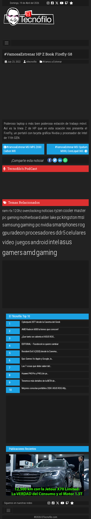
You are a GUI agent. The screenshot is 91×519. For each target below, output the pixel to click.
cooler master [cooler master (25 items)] (74, 210)
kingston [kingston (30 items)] (69, 217)
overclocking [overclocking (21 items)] (32, 210)
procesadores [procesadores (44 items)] (40, 232)
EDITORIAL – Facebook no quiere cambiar (40, 344)
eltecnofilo (31, 61)
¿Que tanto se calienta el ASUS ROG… (38, 337)
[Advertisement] (45, 32)
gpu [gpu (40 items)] (6, 233)
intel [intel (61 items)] (54, 242)
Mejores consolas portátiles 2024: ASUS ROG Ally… (44, 388)
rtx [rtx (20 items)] (10, 211)
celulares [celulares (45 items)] (76, 232)
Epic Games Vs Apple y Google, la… (37, 359)
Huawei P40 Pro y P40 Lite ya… (35, 373)
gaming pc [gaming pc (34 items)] (30, 225)
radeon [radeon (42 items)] (17, 233)
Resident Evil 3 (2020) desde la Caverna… (40, 351)
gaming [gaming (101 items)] (46, 252)
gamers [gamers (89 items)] (12, 252)
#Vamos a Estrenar (52, 61)
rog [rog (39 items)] (81, 225)
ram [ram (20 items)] (5, 211)
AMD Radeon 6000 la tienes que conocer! (40, 329)
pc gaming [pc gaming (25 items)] (10, 217)
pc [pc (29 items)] (59, 217)
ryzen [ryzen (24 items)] (58, 210)
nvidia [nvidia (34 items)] (46, 225)
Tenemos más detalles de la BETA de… (39, 381)
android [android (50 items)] (39, 242)
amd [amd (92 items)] (29, 252)
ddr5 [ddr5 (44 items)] (60, 232)
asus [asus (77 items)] (66, 242)
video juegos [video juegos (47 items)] (16, 242)
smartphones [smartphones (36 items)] (65, 225)
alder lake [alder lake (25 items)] (48, 217)
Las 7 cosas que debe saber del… (36, 366)
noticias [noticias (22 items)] (47, 210)
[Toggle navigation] (6, 43)
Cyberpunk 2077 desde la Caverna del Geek (41, 322)
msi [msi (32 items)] (81, 217)
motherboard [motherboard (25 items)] (29, 217)
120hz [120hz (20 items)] (17, 211)
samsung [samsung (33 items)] (11, 225)
